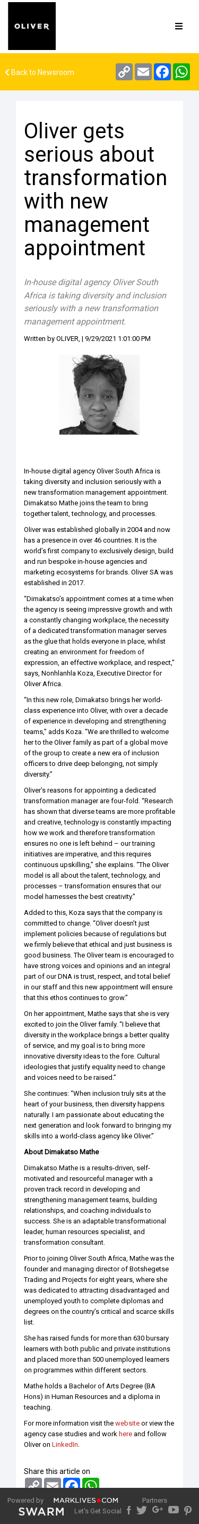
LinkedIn (65, 1444)
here (125, 1434)
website (127, 1423)
